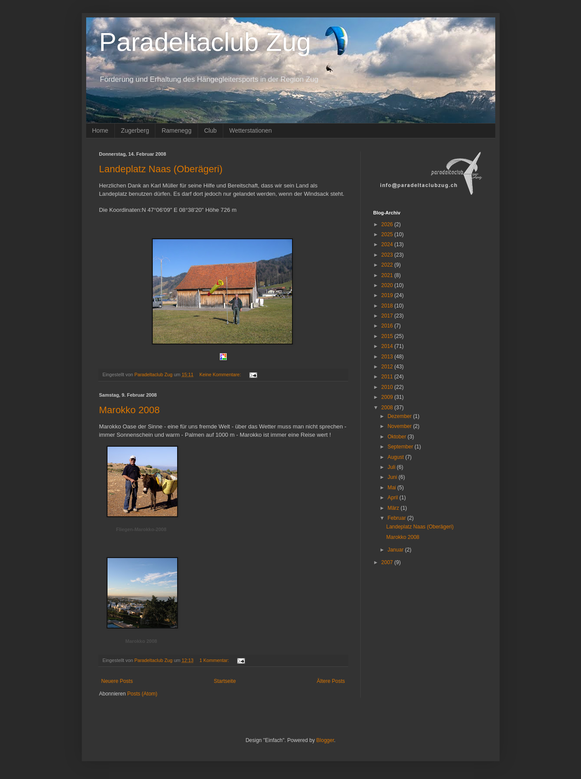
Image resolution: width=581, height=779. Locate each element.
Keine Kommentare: (220, 374)
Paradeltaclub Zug (205, 42)
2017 (387, 316)
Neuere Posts (117, 681)
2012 (387, 367)
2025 (387, 234)
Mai (392, 488)
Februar (397, 518)
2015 (387, 336)
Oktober (397, 437)
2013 (387, 357)
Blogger (325, 740)
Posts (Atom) (142, 694)
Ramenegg (176, 130)
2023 (387, 255)
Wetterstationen (250, 130)
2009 (387, 397)
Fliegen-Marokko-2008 (141, 529)
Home (100, 130)
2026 (387, 224)
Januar (396, 550)
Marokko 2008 (129, 410)
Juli (391, 467)
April (393, 498)
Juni (392, 477)
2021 (387, 275)
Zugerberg (135, 130)
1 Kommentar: (214, 660)
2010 (387, 387)
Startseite (225, 681)
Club (210, 130)
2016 (387, 326)
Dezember (400, 416)
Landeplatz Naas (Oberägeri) (161, 169)
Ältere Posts (331, 681)
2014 (387, 346)
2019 (387, 295)
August (396, 457)
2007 (387, 562)
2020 (387, 285)
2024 (387, 244)
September (400, 447)
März (393, 508)
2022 (387, 265)
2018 (387, 306)
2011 (387, 377)
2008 (387, 408)
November (400, 426)
